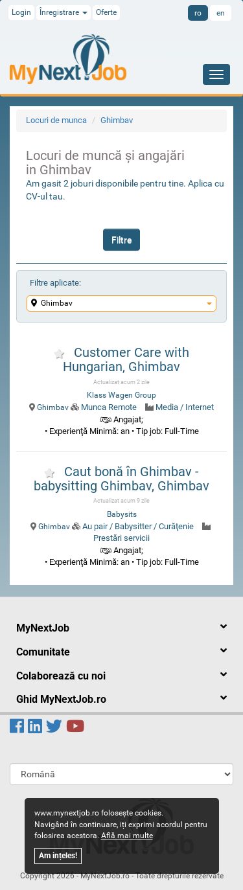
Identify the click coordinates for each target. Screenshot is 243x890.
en (220, 12)
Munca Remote (109, 407)
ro (198, 12)
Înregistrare (63, 12)
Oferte (106, 12)
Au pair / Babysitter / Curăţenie (138, 526)
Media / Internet (185, 407)
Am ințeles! (58, 855)
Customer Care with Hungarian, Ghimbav (126, 359)
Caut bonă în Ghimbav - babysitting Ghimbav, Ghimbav (121, 479)
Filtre (121, 239)
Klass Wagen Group (121, 395)
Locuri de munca (56, 120)
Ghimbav (116, 120)
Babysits (122, 514)
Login (21, 12)
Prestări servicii (121, 538)
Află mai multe (127, 835)
